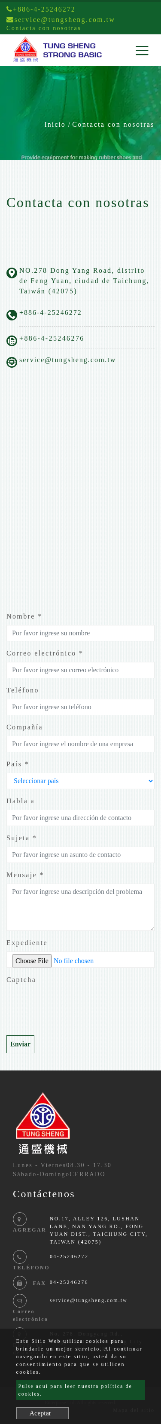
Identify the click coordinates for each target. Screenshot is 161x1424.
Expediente (27, 942)
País (17, 764)
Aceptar (41, 1413)
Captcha (21, 979)
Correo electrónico (45, 653)
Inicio (55, 124)
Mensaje (25, 874)
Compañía (24, 727)
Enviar (20, 1044)
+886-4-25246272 (41, 9)
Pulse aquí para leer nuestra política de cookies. (75, 1390)
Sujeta (21, 838)
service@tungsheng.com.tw (67, 359)
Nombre (24, 616)
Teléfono (22, 690)
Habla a (20, 801)
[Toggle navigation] (142, 50)
